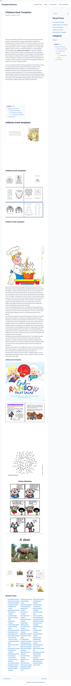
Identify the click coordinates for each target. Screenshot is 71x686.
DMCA (46, 4)
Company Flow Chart (58, 29)
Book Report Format (13, 633)
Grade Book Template (26, 670)
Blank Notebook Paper (13, 655)
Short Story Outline (37, 619)
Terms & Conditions (64, 4)
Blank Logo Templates (26, 650)
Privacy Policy (53, 4)
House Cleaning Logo (58, 27)
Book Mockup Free (12, 635)
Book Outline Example (13, 664)
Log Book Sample (12, 617)
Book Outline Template (13, 650)
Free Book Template (13, 604)
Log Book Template (13, 668)
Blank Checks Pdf (37, 666)
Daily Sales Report (25, 666)
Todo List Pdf (36, 650)
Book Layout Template (13, 600)
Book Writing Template (13, 631)
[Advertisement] (17, 28)
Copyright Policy (38, 4)
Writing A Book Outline (26, 608)
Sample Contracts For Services (60, 24)
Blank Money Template (26, 637)
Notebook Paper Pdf (38, 648)
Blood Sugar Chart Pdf (38, 602)
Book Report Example (13, 599)
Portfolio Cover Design (26, 602)
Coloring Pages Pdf (25, 609)
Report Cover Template (26, 668)
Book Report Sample (13, 666)
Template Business (9, 5)
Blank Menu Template (38, 624)
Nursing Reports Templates (59, 32)
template (55, 40)
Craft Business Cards (26, 646)
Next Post (44, 678)
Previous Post (6, 678)
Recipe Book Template (26, 648)
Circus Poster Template (58, 22)
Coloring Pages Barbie (13, 626)
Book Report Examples (13, 637)
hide (13, 106)
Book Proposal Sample (13, 602)
